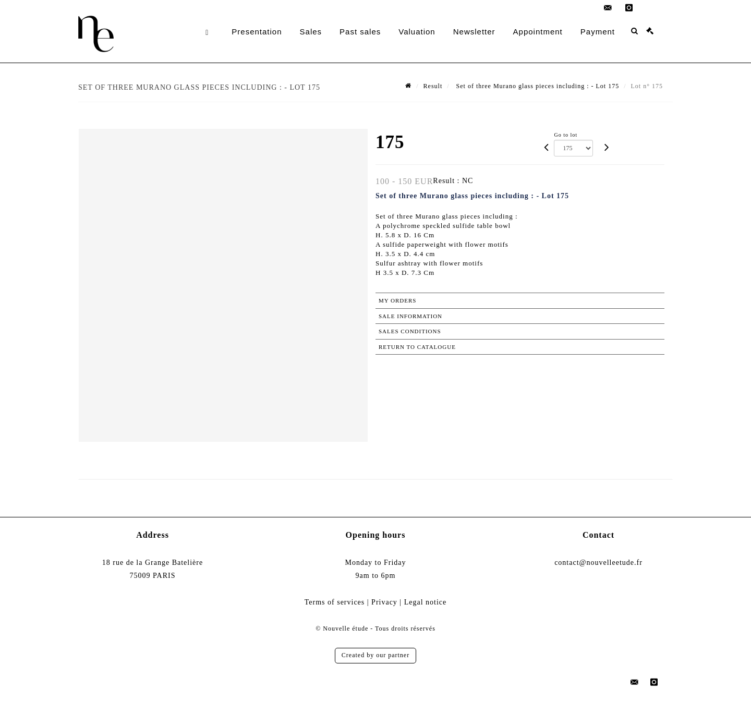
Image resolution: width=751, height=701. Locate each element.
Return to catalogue (417, 347)
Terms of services (335, 602)
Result (433, 86)
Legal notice (425, 602)
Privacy (384, 602)
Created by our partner (375, 655)
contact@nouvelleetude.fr (598, 562)
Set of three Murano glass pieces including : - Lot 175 (537, 86)
